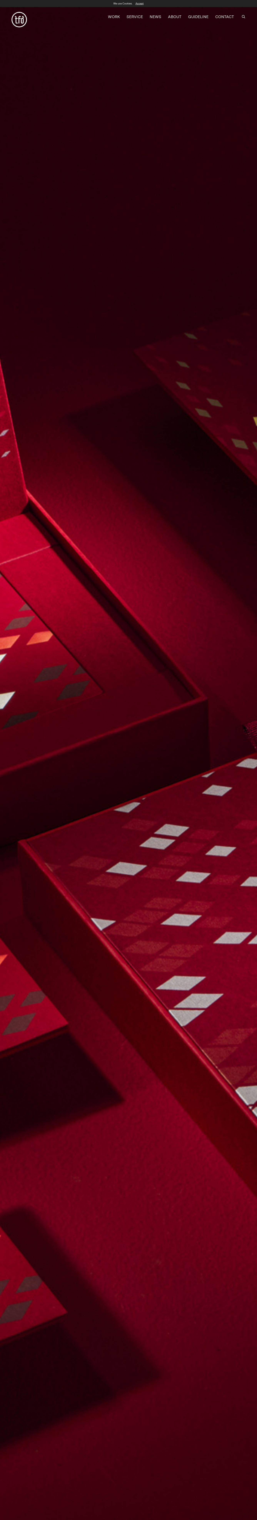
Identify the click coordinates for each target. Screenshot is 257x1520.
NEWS (155, 15)
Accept (139, 3)
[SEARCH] (243, 15)
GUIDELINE (198, 15)
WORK (114, 15)
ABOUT (174, 15)
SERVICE (135, 15)
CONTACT (224, 15)
